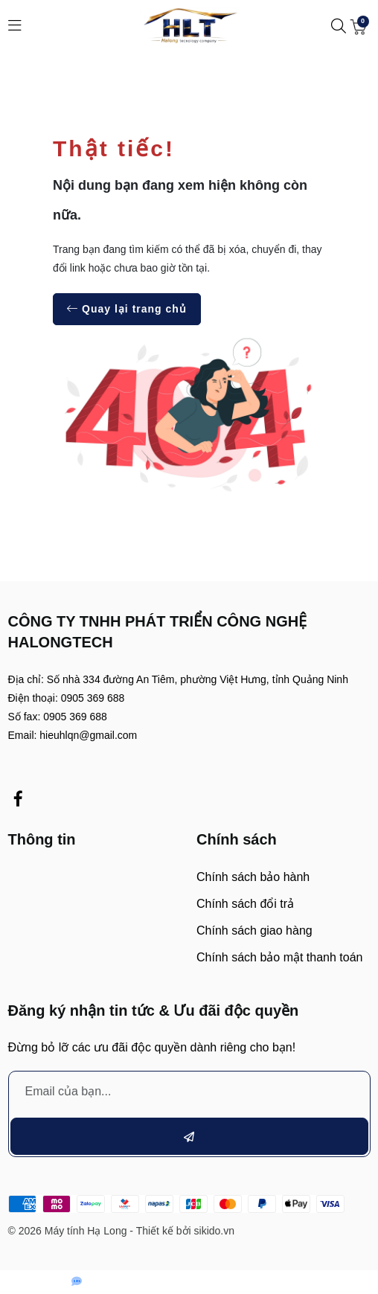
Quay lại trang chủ (127, 309)
